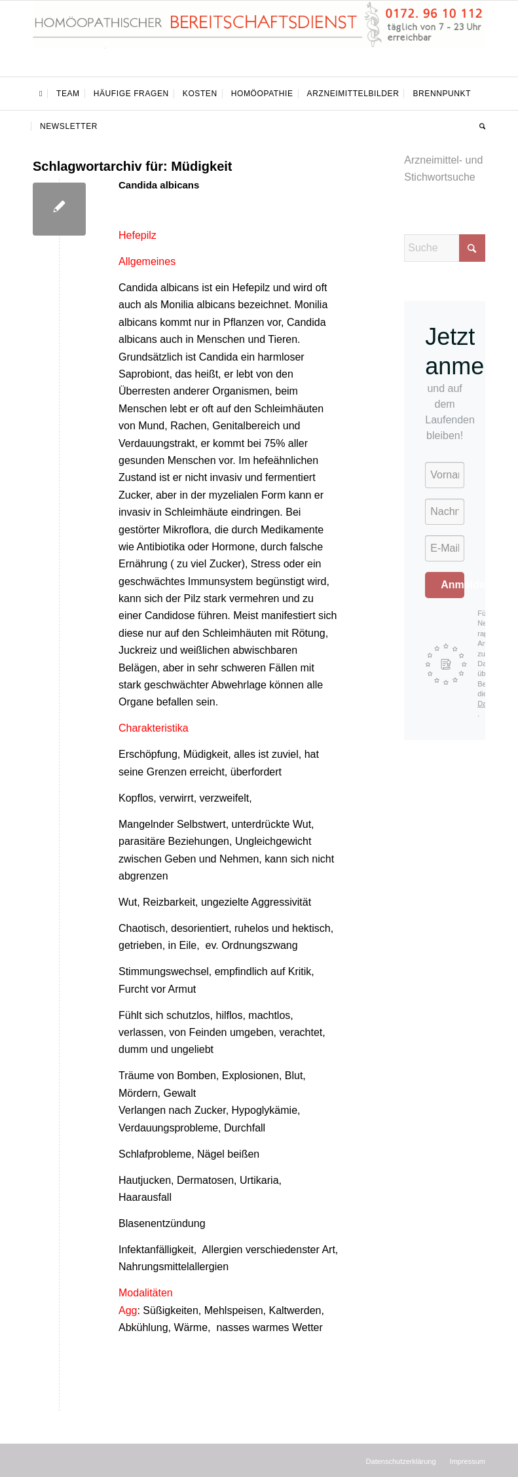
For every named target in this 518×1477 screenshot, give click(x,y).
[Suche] (479, 126)
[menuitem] (41, 93)
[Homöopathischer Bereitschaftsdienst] (259, 39)
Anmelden (452, 584)
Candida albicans (159, 184)
